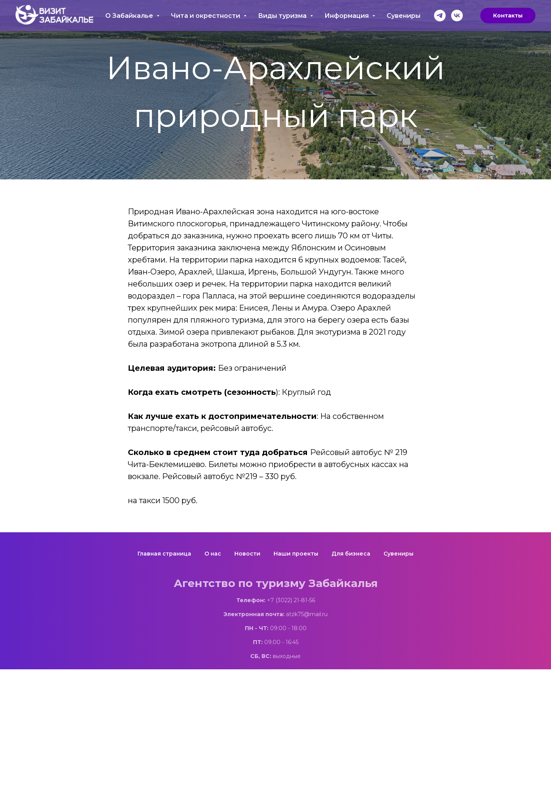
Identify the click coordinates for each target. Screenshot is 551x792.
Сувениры (403, 15)
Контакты (508, 15)
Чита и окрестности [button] (206, 15)
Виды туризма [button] (283, 15)
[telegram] (440, 15)
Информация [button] (347, 15)
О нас (212, 553)
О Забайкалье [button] (130, 15)
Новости (247, 553)
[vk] (457, 15)
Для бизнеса (350, 553)
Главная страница (164, 553)
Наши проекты (296, 553)
